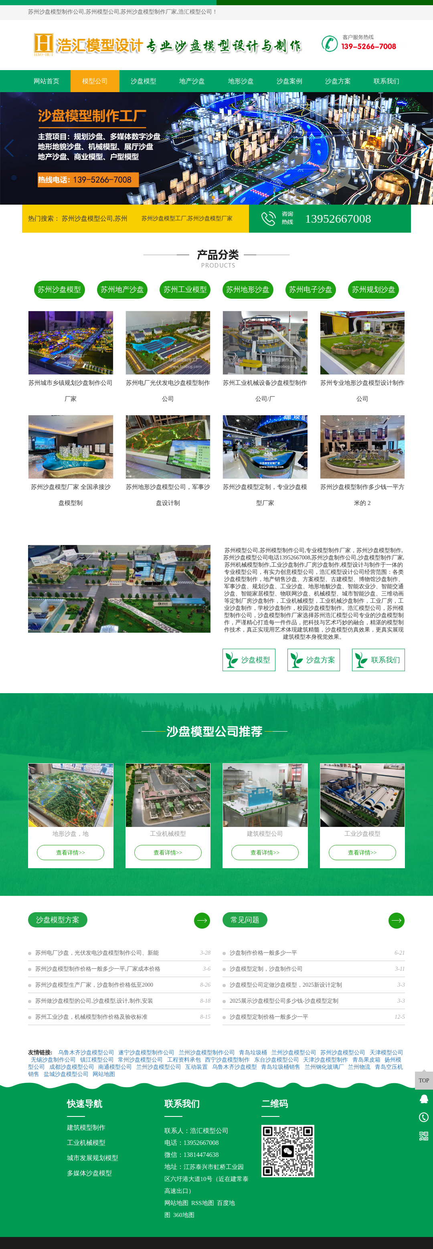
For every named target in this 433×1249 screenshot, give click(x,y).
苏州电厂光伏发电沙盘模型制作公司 (168, 391)
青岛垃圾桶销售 (281, 1067)
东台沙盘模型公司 (277, 1060)
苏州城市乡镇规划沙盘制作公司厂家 (70, 391)
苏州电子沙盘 (310, 290)
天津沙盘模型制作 (326, 1060)
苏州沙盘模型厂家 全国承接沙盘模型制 (71, 495)
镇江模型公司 (97, 1060)
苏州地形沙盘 (247, 290)
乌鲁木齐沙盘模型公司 (87, 1053)
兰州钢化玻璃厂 (325, 1067)
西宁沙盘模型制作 (228, 1060)
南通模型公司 (116, 1067)
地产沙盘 (192, 81)
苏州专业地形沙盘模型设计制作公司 (362, 391)
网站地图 (105, 1074)
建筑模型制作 (86, 1127)
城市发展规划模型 (92, 1157)
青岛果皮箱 (367, 1060)
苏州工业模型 (185, 290)
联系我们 (386, 81)
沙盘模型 (143, 81)
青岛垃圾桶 (254, 1053)
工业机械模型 (86, 1142)
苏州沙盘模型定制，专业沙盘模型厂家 (265, 495)
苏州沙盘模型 (59, 290)
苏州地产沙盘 (122, 290)
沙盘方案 (338, 81)
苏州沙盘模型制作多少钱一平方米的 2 (362, 495)
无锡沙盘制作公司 (54, 1060)
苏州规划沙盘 (373, 290)
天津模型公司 (386, 1053)
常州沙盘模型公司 (141, 1060)
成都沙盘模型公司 (72, 1067)
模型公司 (95, 81)
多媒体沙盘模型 (89, 1173)
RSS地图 (202, 1203)
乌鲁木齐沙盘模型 (235, 1067)
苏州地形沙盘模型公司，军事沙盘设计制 (168, 495)
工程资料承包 (184, 1060)
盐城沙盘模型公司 (67, 1074)
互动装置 (197, 1067)
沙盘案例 (289, 81)
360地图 (183, 1215)
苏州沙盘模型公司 (343, 1053)
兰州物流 (360, 1067)
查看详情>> (70, 853)
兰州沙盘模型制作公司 (208, 1053)
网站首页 (46, 81)
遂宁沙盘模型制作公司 (147, 1053)
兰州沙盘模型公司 (294, 1053)
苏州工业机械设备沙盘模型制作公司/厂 (265, 391)
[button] (213, 197)
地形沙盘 (241, 81)
